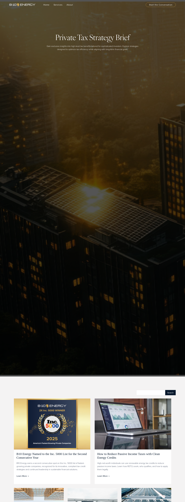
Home (46, 4)
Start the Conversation (160, 4)
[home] (23, 5)
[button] (58, 4)
